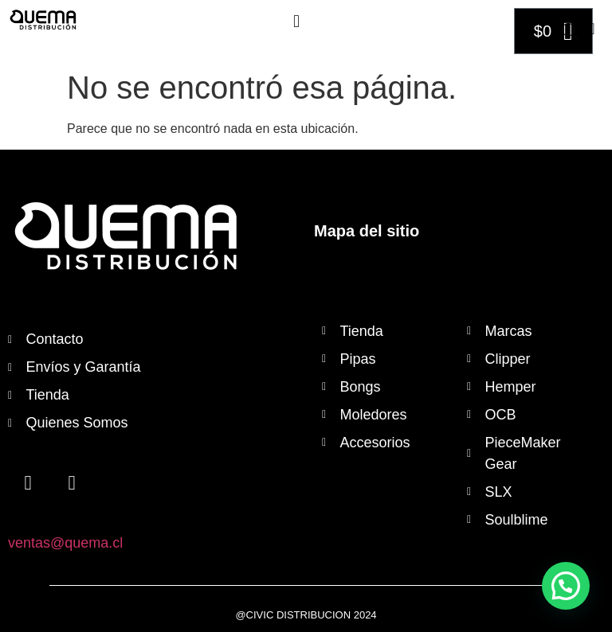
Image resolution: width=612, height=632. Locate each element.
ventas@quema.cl (65, 543)
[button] (296, 21)
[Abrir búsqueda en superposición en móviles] (570, 31)
